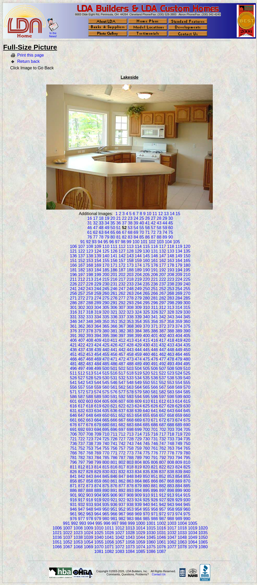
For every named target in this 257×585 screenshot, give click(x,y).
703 (170, 429)
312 (162, 307)
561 (114, 387)
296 (154, 303)
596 (154, 396)
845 (105, 476)
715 (146, 434)
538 (170, 378)
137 (81, 256)
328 (170, 312)
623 (130, 406)
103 (160, 242)
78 (101, 237)
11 (154, 213)
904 (97, 495)
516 (114, 373)
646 (73, 415)
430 (146, 345)
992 (74, 523)
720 (186, 434)
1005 (192, 523)
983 (130, 518)
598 (170, 396)
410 (105, 340)
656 (154, 415)
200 (105, 274)
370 (146, 326)
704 (178, 429)
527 (81, 378)
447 (162, 350)
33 (101, 223)
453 (89, 354)
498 (89, 368)
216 (114, 279)
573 (89, 392)
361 (73, 326)
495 (186, 364)
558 (89, 387)
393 (89, 335)
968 (130, 514)
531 (114, 378)
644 (178, 411)
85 (141, 237)
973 (170, 514)
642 (162, 411)
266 (154, 293)
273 (89, 298)
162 (162, 260)
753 (89, 448)
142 (122, 256)
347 (81, 321)
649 (97, 415)
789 (138, 457)
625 (146, 406)
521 (154, 373)
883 (170, 486)
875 (105, 486)
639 (138, 411)
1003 (172, 523)
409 (97, 340)
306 (114, 307)
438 (89, 350)
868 (170, 481)
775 (146, 453)
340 (146, 317)
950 (105, 509)
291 (114, 303)
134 (178, 251)
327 (162, 312)
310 (146, 307)
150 (186, 256)
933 (89, 504)
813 (89, 467)
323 (130, 312)
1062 (172, 542)
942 (162, 504)
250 (146, 289)
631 (73, 411)
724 (97, 439)
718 (170, 434)
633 (89, 411)
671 (154, 420)
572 (81, 392)
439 (97, 350)
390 (186, 331)
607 (122, 401)
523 (170, 373)
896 (154, 490)
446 (154, 350)
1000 (140, 523)
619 (97, 406)
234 (138, 284)
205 (146, 274)
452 (81, 354)
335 (105, 317)
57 (153, 228)
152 (81, 260)
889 (97, 490)
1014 (140, 528)
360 (186, 321)
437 (81, 350)
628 (170, 406)
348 (89, 321)
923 (130, 500)
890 (105, 490)
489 (138, 364)
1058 (130, 542)
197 (81, 274)
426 (114, 345)
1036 (57, 537)
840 (186, 472)
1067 (67, 547)
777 (162, 453)
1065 (203, 542)
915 (186, 495)
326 (154, 312)
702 (162, 429)
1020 (203, 528)
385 (146, 331)
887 (81, 490)
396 (114, 335)
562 (122, 387)
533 (130, 378)
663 (89, 420)
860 (105, 481)
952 (122, 509)
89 (165, 237)
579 (138, 392)
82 (124, 237)
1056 (109, 542)
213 (89, 279)
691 (73, 429)
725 (105, 439)
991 (66, 523)
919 (97, 500)
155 (105, 260)
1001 (151, 523)
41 (147, 223)
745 (146, 443)
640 (146, 411)
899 (178, 490)
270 (186, 293)
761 (154, 448)
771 (114, 453)
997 (115, 523)
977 (81, 518)
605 (105, 401)
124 (97, 251)
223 (170, 279)
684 (138, 425)
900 (186, 490)
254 (178, 289)
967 (122, 514)
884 (178, 486)
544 (97, 382)
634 (97, 411)
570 (186, 387)
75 (170, 232)
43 (159, 223)
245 (105, 289)
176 (154, 265)
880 (146, 486)
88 (159, 237)
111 (114, 246)
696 (114, 429)
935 (105, 504)
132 (162, 251)
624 (138, 406)
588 (89, 396)
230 (105, 284)
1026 (109, 533)
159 (138, 260)
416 (154, 340)
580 (146, 392)
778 (170, 453)
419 (178, 340)
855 (186, 476)
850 (146, 476)
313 (170, 307)
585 (186, 392)
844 (97, 476)
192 (162, 270)
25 (141, 218)
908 (130, 495)
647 (81, 415)
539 (178, 378)
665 (105, 420)
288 (89, 303)
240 (186, 284)
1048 (182, 537)
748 (170, 443)
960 (186, 509)
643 (170, 411)
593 (130, 396)
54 (136, 228)
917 (81, 500)
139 (97, 256)
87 (153, 237)
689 (178, 425)
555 (186, 382)
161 (154, 260)
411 (114, 340)
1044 (140, 537)
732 (162, 439)
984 (138, 518)
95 (106, 242)
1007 (67, 528)
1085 (140, 551)
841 (73, 476)
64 (107, 232)
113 (130, 246)
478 (170, 359)
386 (154, 331)
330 (186, 312)
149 (178, 256)
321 (114, 312)
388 (170, 331)
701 (154, 429)
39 (136, 223)
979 (97, 518)
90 (170, 237)
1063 (182, 542)
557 (81, 387)
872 (81, 486)
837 (162, 472)
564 (138, 387)
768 (89, 453)
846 (114, 476)
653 (130, 415)
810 (186, 462)
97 (117, 242)
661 (73, 420)
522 (162, 373)
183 (89, 270)
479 (178, 359)
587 (81, 396)
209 (178, 274)
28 (159, 218)
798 (89, 462)
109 (97, 246)
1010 (99, 528)
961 (73, 514)
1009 (88, 528)
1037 (67, 537)
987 (162, 518)
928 (170, 500)
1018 (182, 528)
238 (170, 284)
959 (178, 509)
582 (162, 392)
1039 (88, 537)
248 (130, 289)
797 (81, 462)
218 (130, 279)
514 (97, 373)
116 (154, 246)
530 (105, 378)
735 (186, 439)
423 (89, 345)
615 (186, 401)
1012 (119, 528)
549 (138, 382)
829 (97, 472)
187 (122, 270)
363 (89, 326)
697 (122, 429)
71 (147, 232)
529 (97, 378)
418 (170, 340)
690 (186, 425)
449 (178, 350)
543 (89, 382)
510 (186, 368)
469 (97, 359)
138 (89, 256)
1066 (57, 547)
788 (130, 457)
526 (73, 378)
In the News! (53, 35)
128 (130, 251)
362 (81, 326)
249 (138, 289)
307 (122, 307)
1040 (99, 537)
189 (138, 270)
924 (138, 500)
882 (162, 486)
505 (146, 368)
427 (122, 345)
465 (186, 354)
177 (162, 265)
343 (170, 317)
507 (162, 368)
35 (113, 223)
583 (170, 392)
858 (89, 481)
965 (105, 514)
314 (178, 307)
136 (73, 256)
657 (162, 415)
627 (162, 406)
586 (73, 396)
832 (122, 472)
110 (105, 246)
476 (154, 359)
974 (178, 514)
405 (186, 335)
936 (114, 504)
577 (122, 392)
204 (138, 274)
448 (170, 350)
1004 (182, 523)
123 (89, 251)
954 (138, 509)
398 (130, 335)
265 (146, 293)
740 (105, 443)
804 (138, 462)
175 (146, 265)
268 (170, 293)
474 (138, 359)
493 (170, 364)
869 (178, 481)
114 (138, 246)
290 (105, 303)
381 (114, 331)
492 (162, 364)
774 (138, 453)
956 (154, 509)
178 (170, 265)
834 (138, 472)
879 (138, 486)
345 (186, 317)
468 (89, 359)
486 (114, 364)
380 (105, 331)
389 (178, 331)
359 (178, 321)
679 (97, 425)
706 (73, 434)
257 (81, 293)
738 (89, 443)
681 (114, 425)
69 (136, 232)
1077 (172, 547)
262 (122, 293)
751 (73, 448)
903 (89, 495)
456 (114, 354)
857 (81, 481)
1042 (119, 537)
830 (105, 472)
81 (118, 237)
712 (122, 434)
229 (97, 284)
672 (162, 420)
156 (114, 260)
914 (178, 495)
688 (170, 425)
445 (146, 350)
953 (130, 509)
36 (118, 223)
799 (97, 462)
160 (146, 260)
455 (105, 354)
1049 (192, 537)
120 (186, 246)
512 (81, 373)
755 (105, 448)
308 (130, 307)
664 (97, 420)
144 (138, 256)
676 (73, 425)
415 (146, 340)
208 (170, 274)
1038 (78, 537)
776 (154, 453)
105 (176, 242)
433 (170, 345)
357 (162, 321)
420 (186, 340)
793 (170, 457)
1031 (161, 533)
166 (73, 265)
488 (130, 364)
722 (81, 439)
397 (122, 335)
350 (105, 321)
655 (146, 415)
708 (89, 434)
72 (153, 232)
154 (97, 260)
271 (73, 298)
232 (122, 284)
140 (105, 256)
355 (146, 321)
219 (138, 279)
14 (172, 213)
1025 (99, 533)
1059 (140, 542)
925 (146, 500)
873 (89, 486)
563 (130, 387)
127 (122, 251)
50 (113, 228)
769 (97, 453)
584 (178, 392)
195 (186, 270)
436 (73, 350)
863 (130, 481)
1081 (99, 551)
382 (122, 331)
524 (178, 373)
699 (138, 429)
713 (130, 434)
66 (118, 232)
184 (97, 270)
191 (154, 270)
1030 (151, 533)
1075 (151, 547)
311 (154, 307)
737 (81, 443)
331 (73, 317)
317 (81, 312)
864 (138, 481)
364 (97, 326)
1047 (172, 537)
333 (89, 317)
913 (170, 495)
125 (105, 251)
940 (146, 504)
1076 (161, 547)
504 (138, 368)
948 (89, 509)
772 (122, 453)
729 (138, 439)
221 (154, 279)
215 (105, 279)
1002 (161, 523)
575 (105, 392)
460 (146, 354)
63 (101, 232)
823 (170, 467)
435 (186, 345)
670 (146, 420)
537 (162, 378)
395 (105, 335)
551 (154, 382)
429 (138, 345)
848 (130, 476)
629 (178, 406)
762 (162, 448)
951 (114, 509)
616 (73, 406)
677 (81, 425)
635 (105, 411)
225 (186, 279)
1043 (130, 537)
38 (130, 223)
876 (114, 486)
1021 (57, 533)
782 (81, 457)
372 (162, 326)
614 (178, 401)
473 (130, 359)
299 (178, 303)
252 (162, 289)
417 (162, 340)
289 (97, 303)
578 (130, 392)
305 (105, 307)
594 (138, 396)
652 (122, 415)
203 (130, 274)
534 (138, 378)
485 (105, 364)
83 (130, 237)
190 (146, 270)
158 (130, 260)
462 (162, 354)
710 (105, 434)
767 (81, 453)
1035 (203, 533)
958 (170, 509)
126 (114, 251)
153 (89, 260)
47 (95, 228)
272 (81, 298)
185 (105, 270)
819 (138, 467)
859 (97, 481)
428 (130, 345)
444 (138, 350)
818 (130, 467)
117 (162, 246)
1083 (119, 551)
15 (178, 213)
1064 (192, 542)
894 (138, 490)
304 (97, 307)
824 (178, 467)
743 (130, 443)
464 (178, 354)
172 (122, 265)
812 (81, 467)
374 (178, 326)
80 (113, 237)
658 (170, 415)
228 (89, 284)
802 (122, 462)
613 (170, 401)
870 (186, 481)
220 (146, 279)
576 (114, 392)
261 (114, 293)
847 (122, 476)
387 (162, 331)
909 (138, 495)
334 (97, 317)
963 (89, 514)
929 (178, 500)
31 (89, 223)
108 (89, 246)
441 (114, 350)
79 (107, 237)
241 (73, 289)
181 (73, 270)
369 (138, 326)
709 (97, 434)
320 (105, 312)
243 (89, 289)
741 (114, 443)
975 (186, 514)
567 (162, 387)
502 (122, 368)
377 (81, 331)
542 (81, 382)
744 (138, 443)
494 (178, 364)
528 (89, 378)
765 (186, 448)
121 (73, 251)
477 (162, 359)
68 (130, 232)
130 (146, 251)
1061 (161, 542)
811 (73, 467)
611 (154, 401)
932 (81, 504)
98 (123, 242)
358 (170, 321)
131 (154, 251)
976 (73, 518)
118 (170, 246)
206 (154, 274)
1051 (57, 542)
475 (146, 359)
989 (178, 518)
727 (122, 439)
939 (138, 504)
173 (130, 265)
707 (81, 434)
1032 (172, 533)
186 (114, 270)
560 (105, 387)
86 (147, 237)
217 (122, 279)
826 (73, 472)
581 (154, 392)
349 (97, 321)
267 (162, 293)
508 (170, 368)
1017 (172, 528)
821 (154, 467)
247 (122, 289)
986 (154, 518)
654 (138, 415)
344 (178, 317)
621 (114, 406)
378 (89, 331)
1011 (109, 528)
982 (122, 518)
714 (138, 434)
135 (186, 251)
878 (130, 486)
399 (138, 335)
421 (73, 345)
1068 (78, 547)
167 (81, 265)
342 (162, 317)
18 (101, 218)
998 (123, 523)
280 (146, 298)
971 (154, 514)
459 (138, 354)
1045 (151, 537)
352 (122, 321)
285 (186, 298)
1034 (192, 533)
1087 (161, 551)
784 (97, 457)
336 (114, 317)
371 (154, 326)
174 (138, 265)
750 (186, 443)
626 (154, 406)
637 (122, 411)
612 (162, 401)
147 (162, 256)
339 (138, 317)
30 (170, 218)
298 (170, 303)
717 (162, 434)
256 (73, 293)
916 (73, 500)
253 (170, 289)
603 (89, 401)
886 (73, 490)
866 (154, 481)
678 (89, 425)
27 (153, 218)
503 (130, 368)
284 (178, 298)
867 (162, 481)
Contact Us (159, 574)
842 (81, 476)
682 (122, 425)
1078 (182, 547)
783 (89, 457)
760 (146, 448)
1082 (109, 551)
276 (114, 298)
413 (130, 340)
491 (154, 364)
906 (114, 495)
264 (138, 293)
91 (82, 242)
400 (146, 335)
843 (89, 476)
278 (130, 298)
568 (170, 387)
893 (130, 490)
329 (178, 312)
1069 (88, 547)
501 (114, 368)
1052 (67, 542)
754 (97, 448)
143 (130, 256)
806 (154, 462)
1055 (99, 542)
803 (130, 462)
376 (73, 331)
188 (130, 270)
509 (178, 368)
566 (154, 387)
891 (114, 490)
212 (81, 279)
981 (114, 518)
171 (114, 265)
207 (162, 274)
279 (138, 298)
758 (130, 448)
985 (146, 518)
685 (146, 425)
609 (138, 401)
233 (130, 284)
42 (153, 223)
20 (113, 218)
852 (162, 476)
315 (186, 307)
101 (143, 242)
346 (73, 321)
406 (73, 340)
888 (89, 490)
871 (73, 486)
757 (122, 448)
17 (95, 218)
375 (186, 326)
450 (186, 350)
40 (141, 223)
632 (81, 411)
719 (178, 434)
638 (130, 411)
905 (105, 495)
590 (105, 396)
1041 (109, 537)
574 (97, 392)
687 (162, 425)
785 (105, 457)
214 (97, 279)
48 (101, 228)
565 (146, 387)
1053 (78, 542)
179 (178, 265)
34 (107, 223)
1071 (109, 547)
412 (122, 340)
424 (97, 345)
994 (90, 523)
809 (178, 462)
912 (162, 495)
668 (130, 420)
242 (81, 289)
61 (89, 232)
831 (114, 472)
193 (170, 270)
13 (166, 213)
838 (170, 472)
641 (154, 411)
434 (178, 345)
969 (138, 514)
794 (178, 457)
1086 (151, 551)
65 (113, 232)
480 (186, 359)
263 (130, 293)
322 (122, 312)
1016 (161, 528)
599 (178, 396)
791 (154, 457)
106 (73, 246)
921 (114, 500)
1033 (182, 533)
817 (122, 467)
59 (165, 228)
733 (170, 439)
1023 (78, 533)
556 (73, 387)
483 (89, 364)
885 (186, 486)
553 (170, 382)
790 (146, 457)
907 (122, 495)
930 (186, 500)
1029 (140, 533)
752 (81, 448)
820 (146, 467)
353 (130, 321)
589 (97, 396)
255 (186, 289)
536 (154, 378)
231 (114, 284)
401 (154, 335)
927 (162, 500)
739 (97, 443)
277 (122, 298)
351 (114, 321)
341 (154, 317)
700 (146, 429)
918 (89, 500)
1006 (57, 528)
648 (89, 415)
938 (130, 504)
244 (97, 289)
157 (122, 260)
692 (81, 429)
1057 (119, 542)
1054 (88, 542)
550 (146, 382)
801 (114, 462)
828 (89, 472)
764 (178, 448)
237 (162, 284)
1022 (67, 533)
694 (97, 429)
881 (154, 486)
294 (138, 303)
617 (81, 406)
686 (154, 425)
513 (89, 373)
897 (162, 490)
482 (81, 364)
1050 (203, 537)
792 (162, 457)
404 (178, 335)
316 (73, 312)
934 (97, 504)
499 (97, 368)
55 (141, 228)
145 (146, 256)
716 (154, 434)
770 (105, 453)
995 (98, 523)
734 (178, 439)
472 (122, 359)
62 (95, 232)
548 (130, 382)
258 (89, 293)
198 (89, 274)
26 (147, 218)
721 (73, 439)
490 (146, 364)
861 (114, 481)
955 (146, 509)
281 (154, 298)
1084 (130, 551)
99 (129, 242)
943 (170, 504)
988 (170, 518)
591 (114, 396)
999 (131, 523)
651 (114, 415)
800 (105, 462)
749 (178, 443)
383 (130, 331)
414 (138, 340)
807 (162, 462)
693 (89, 429)
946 (73, 509)
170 (105, 265)
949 (97, 509)
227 (81, 284)
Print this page (30, 55)
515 (105, 373)
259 (97, 293)
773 (130, 453)
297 (162, 303)
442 (122, 350)
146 (154, 256)
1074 (140, 547)
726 (114, 439)
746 (154, 443)
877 (122, 486)
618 (89, 406)
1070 (99, 547)
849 (138, 476)
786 (114, 457)
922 (122, 500)
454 (97, 354)
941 (154, 504)
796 (73, 462)
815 (105, 467)
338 (130, 317)
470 (105, 359)
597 (162, 396)
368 (130, 326)
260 (105, 293)
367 (122, 326)
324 (138, 312)
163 (170, 260)
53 (130, 228)
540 (186, 378)
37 (124, 223)
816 (114, 467)
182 (81, 270)
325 (146, 312)
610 (146, 401)
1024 (88, 533)
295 (146, 303)
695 (105, 429)
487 (122, 364)
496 (73, 368)
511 (73, 373)
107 (81, 246)
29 (165, 218)
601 (73, 401)
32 (95, 223)
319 (97, 312)
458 (130, 354)
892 (122, 490)
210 (186, 274)
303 (89, 307)
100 (135, 242)
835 (146, 472)
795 (186, 457)
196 (73, 274)
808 (170, 462)
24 (136, 218)
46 (89, 228)
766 (73, 453)
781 (73, 457)
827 (81, 472)
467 (81, 359)
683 (130, 425)
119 (178, 246)
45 (170, 223)
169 (97, 265)
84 (136, 237)
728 (130, 439)
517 (122, 373)
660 (186, 415)
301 (73, 307)
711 (114, 434)
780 (186, 453)
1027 (119, 533)
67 (124, 232)
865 (146, 481)
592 (122, 396)
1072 (119, 547)
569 (178, 387)
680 (105, 425)
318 (89, 312)
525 (186, 373)
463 (170, 354)
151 (73, 260)
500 (105, 368)
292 (122, 303)
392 (81, 335)
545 (105, 382)
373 (170, 326)
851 (154, 476)
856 (73, 481)
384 (138, 331)
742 (122, 443)
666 (114, 420)
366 (114, 326)
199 (97, 274)
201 (114, 274)
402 (162, 335)
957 (162, 509)
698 (130, 429)
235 (146, 284)
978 (89, 518)
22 (124, 218)
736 (73, 443)
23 (130, 218)
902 (81, 495)
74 (165, 232)
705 (186, 429)
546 (114, 382)
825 (186, 467)
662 (81, 420)
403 (170, 335)
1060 (151, 542)
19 (107, 218)
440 (105, 350)
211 (73, 279)
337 (122, 317)
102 (152, 242)
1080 (203, 547)
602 (81, 401)
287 (81, 303)
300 (186, 303)
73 (159, 232)
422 (81, 345)
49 (107, 228)
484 (97, 364)
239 (178, 284)
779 (178, 453)
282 (162, 298)
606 (114, 401)
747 (162, 443)
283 (170, 298)
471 (114, 359)
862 (122, 481)
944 (178, 504)
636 (114, 411)
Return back (28, 61)
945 (186, 504)
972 (162, 514)
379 (97, 331)
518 (130, 373)
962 (81, 514)
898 (170, 490)
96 (111, 242)
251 (154, 289)
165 (186, 260)
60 (170, 228)
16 (89, 218)
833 (130, 472)
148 (170, 256)
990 (186, 518)
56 (147, 228)
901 (73, 495)
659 (178, 415)
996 (107, 523)
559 (97, 387)
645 (186, 411)
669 (138, 420)
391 (73, 335)
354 (138, 321)
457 (122, 354)
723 (89, 439)
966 (114, 514)
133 (170, 251)
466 (73, 359)
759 (138, 448)
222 (162, 279)
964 (97, 514)
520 (146, 373)
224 (178, 279)
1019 (192, 528)
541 (73, 382)
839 (178, 472)
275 (105, 298)
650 (105, 415)
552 (162, 382)
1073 (130, 547)
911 (154, 495)
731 (154, 439)
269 (178, 293)
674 (178, 420)
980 (105, 518)
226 (73, 284)
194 (178, 270)
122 (81, 251)
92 (88, 242)
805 (146, 462)
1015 (151, 528)
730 (146, 439)
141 (114, 256)
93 (94, 242)
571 (73, 392)
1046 (161, 537)
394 (97, 335)
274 (97, 298)
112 (122, 246)
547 (122, 382)
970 (146, 514)
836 (154, 472)
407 (81, 340)
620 (105, 406)
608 (130, 401)
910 (146, 495)
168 (89, 265)
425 (105, 345)
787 (122, 457)
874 (97, 486)
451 (73, 354)
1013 (130, 528)
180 (186, 265)
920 (105, 500)
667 (122, 420)
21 (118, 218)
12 (160, 213)
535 (146, 378)
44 (165, 223)
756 (114, 448)
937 (122, 504)
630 (186, 406)
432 (162, 345)
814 (97, 467)
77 (95, 237)
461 (154, 354)
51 (118, 228)
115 (146, 246)
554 (178, 382)
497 (81, 368)
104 (168, 242)
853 (170, 476)
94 (100, 242)
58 (159, 228)
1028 (130, 533)
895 (146, 490)
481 (73, 364)
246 (114, 289)
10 (149, 213)
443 (130, 350)
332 (81, 317)
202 (122, 274)
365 (105, 326)
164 (178, 260)
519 (138, 373)
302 (81, 307)
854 (178, 476)
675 (186, 420)
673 (170, 420)
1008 (78, 528)
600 (186, 396)
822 (162, 467)
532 (122, 378)
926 (154, 500)
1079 (192, 547)
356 (154, 321)
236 (154, 284)
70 (141, 232)
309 (138, 307)
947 (81, 509)
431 (154, 345)
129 (138, 251)
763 (170, 448)
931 (73, 504)
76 (89, 237)
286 (73, 303)
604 (97, 401)
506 (154, 368)
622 (122, 406)
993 (82, 523)
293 (130, 303)
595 (146, 396)
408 (89, 340)
